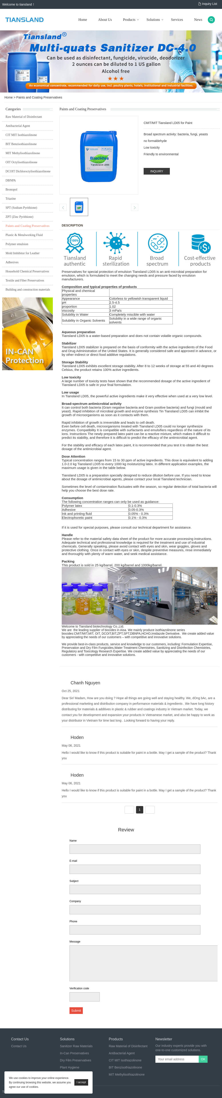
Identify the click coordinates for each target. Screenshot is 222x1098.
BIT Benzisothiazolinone (21, 144)
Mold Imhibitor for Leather (23, 253)
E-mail (73, 860)
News (198, 20)
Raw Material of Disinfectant (24, 116)
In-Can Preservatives (74, 1053)
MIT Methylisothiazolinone (23, 153)
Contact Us (18, 1046)
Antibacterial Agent (18, 126)
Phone (73, 921)
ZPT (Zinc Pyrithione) (19, 216)
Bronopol (11, 189)
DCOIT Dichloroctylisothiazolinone (28, 171)
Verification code (79, 988)
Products (129, 20)
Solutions (153, 20)
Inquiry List (209, 4)
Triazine (11, 198)
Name (73, 840)
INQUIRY (156, 171)
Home (82, 20)
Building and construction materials (28, 289)
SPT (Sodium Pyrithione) (21, 207)
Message (74, 941)
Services (177, 20)
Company (75, 901)
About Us (105, 20)
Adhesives (12, 262)
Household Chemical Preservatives (27, 271)
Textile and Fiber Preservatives (25, 280)
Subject (73, 881)
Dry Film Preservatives (75, 1060)
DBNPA (11, 180)
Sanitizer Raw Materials (76, 1046)
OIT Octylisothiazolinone (21, 162)
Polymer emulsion (17, 244)
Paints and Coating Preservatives (39, 97)
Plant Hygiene (69, 1067)
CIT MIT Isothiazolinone (21, 135)
